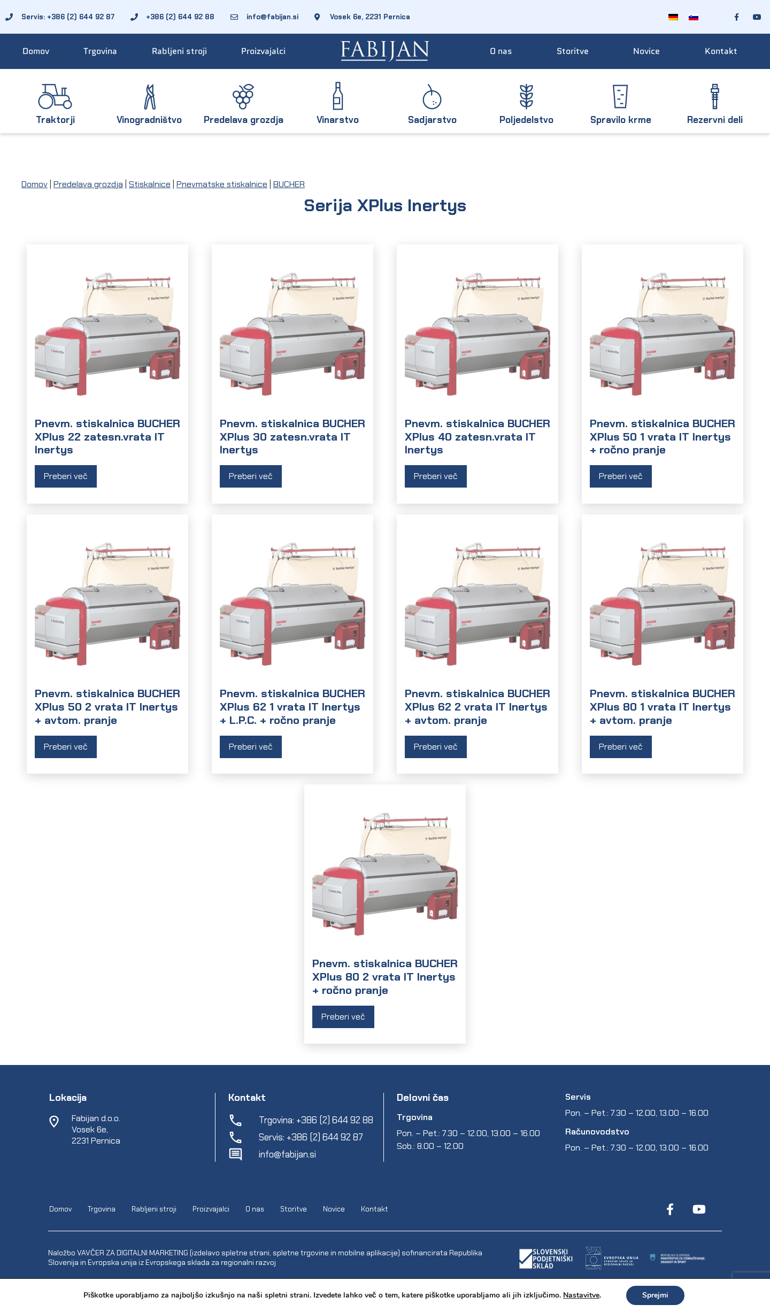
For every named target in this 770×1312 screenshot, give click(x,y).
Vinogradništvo (149, 120)
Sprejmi (655, 1295)
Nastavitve (581, 1295)
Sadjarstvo (432, 120)
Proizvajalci (263, 51)
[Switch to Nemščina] (673, 17)
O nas (501, 51)
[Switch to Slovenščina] (693, 17)
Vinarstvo (338, 120)
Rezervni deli (715, 120)
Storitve (573, 51)
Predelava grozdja (243, 120)
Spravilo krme (620, 120)
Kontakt (721, 51)
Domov (35, 51)
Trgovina (100, 51)
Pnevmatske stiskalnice (221, 184)
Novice (646, 51)
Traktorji (55, 120)
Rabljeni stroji (179, 51)
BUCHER (289, 184)
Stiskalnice (150, 184)
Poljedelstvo (526, 120)
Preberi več (66, 476)
